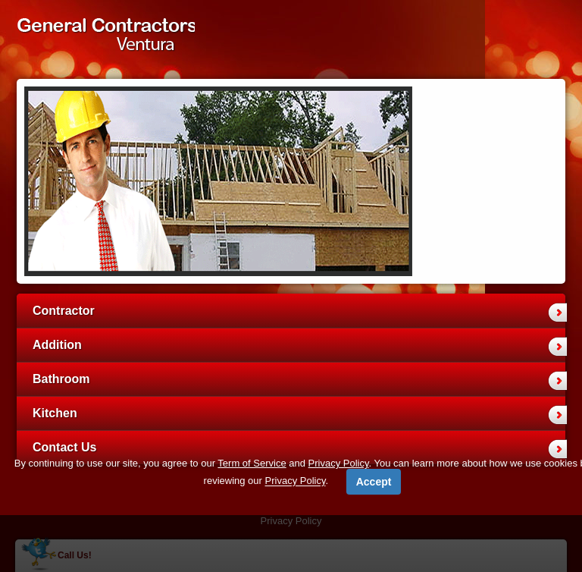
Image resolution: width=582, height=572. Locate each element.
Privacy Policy (338, 463)
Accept (374, 482)
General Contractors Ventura (106, 39)
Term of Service (251, 463)
